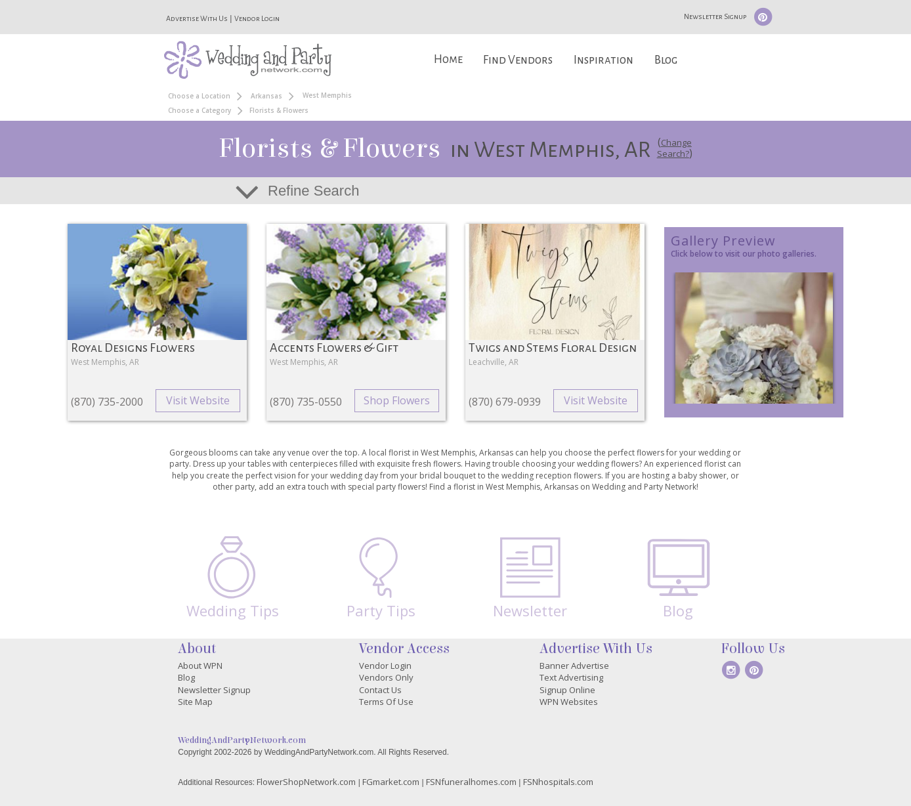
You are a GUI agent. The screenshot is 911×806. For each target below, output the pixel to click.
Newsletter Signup (715, 16)
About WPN (200, 665)
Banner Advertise (574, 665)
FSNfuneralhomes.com (471, 782)
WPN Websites (569, 702)
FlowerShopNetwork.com (306, 782)
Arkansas (266, 95)
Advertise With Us (197, 18)
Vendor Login (257, 18)
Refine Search (313, 190)
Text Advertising (571, 677)
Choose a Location (199, 95)
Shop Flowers (397, 400)
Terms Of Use (386, 702)
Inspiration (603, 60)
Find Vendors (518, 60)
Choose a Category (199, 110)
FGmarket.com (390, 782)
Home (448, 59)
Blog (665, 60)
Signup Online (567, 690)
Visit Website (198, 400)
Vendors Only (386, 677)
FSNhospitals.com (558, 782)
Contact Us (380, 690)
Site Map (195, 702)
